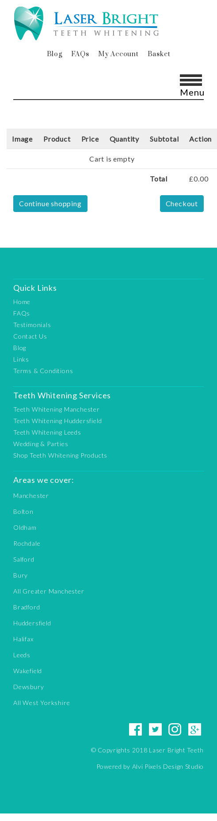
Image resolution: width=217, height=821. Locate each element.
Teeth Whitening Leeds (47, 432)
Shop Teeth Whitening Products (60, 455)
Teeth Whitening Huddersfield (57, 420)
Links (21, 359)
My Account (118, 54)
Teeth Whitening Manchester (56, 409)
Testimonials (32, 324)
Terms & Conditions (43, 370)
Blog (54, 54)
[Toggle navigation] (190, 84)
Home (21, 301)
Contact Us (30, 336)
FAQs (80, 54)
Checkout (182, 203)
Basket (159, 54)
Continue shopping (50, 203)
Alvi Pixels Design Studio (168, 766)
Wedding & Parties (41, 443)
